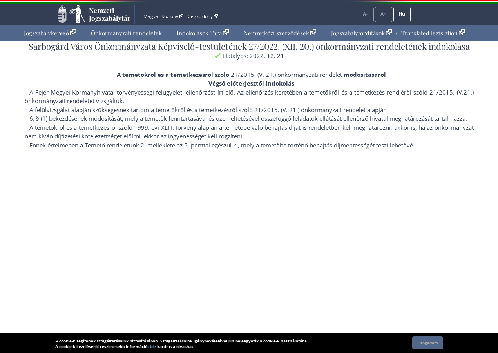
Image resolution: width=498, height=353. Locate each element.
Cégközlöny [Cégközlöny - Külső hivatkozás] (202, 16)
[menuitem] (50, 33)
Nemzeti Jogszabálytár (109, 14)
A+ (383, 14)
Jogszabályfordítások (361, 33)
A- (365, 14)
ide (153, 346)
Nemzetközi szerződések (280, 33)
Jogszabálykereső (50, 33)
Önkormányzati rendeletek (126, 33)
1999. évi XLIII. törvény (165, 127)
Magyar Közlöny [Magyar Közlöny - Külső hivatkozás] (163, 16)
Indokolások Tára (203, 33)
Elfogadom (427, 343)
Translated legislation (433, 33)
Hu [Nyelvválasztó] (401, 14)
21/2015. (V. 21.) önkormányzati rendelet (286, 74)
